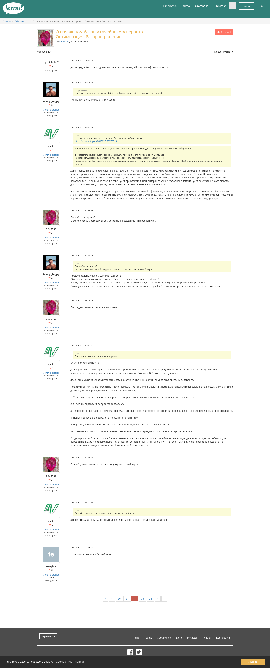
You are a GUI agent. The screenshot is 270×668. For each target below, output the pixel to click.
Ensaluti (246, 6)
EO (262, 6)
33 (142, 598)
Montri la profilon (51, 109)
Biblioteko (220, 6)
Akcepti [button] (252, 661)
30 (119, 598)
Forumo (7, 21)
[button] (232, 5)
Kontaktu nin (223, 637)
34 (150, 598)
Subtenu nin (164, 637)
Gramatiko (202, 6)
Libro (179, 637)
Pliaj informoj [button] (76, 661)
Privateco (192, 637)
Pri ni (136, 637)
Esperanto (48, 636)
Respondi (224, 32)
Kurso (186, 6)
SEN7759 (64, 41)
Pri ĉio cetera (22, 21)
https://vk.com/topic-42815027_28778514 (96, 141)
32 (134, 598)
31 (127, 598)
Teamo (148, 637)
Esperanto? (170, 6)
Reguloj (207, 637)
